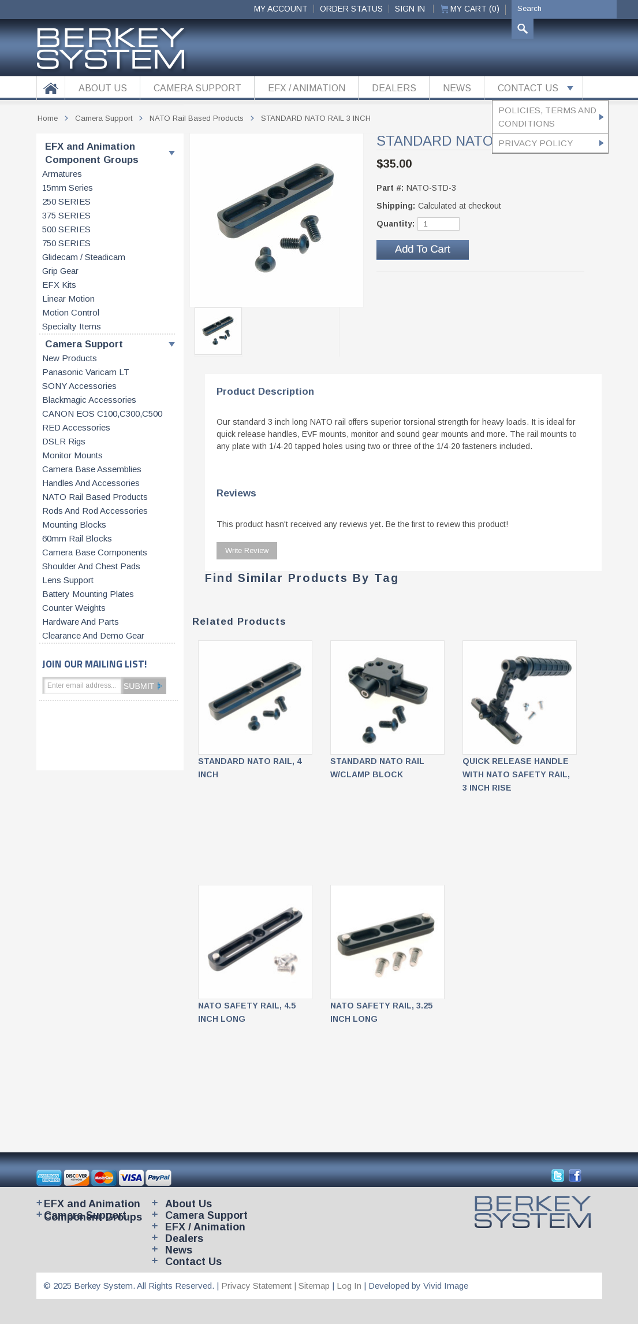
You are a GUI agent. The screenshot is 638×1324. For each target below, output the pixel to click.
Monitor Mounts (72, 455)
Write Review (246, 550)
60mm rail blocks (77, 538)
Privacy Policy (535, 143)
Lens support (68, 580)
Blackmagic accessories (89, 400)
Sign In (410, 9)
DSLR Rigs (63, 441)
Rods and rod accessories (95, 510)
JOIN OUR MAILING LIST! (94, 664)
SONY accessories (79, 386)
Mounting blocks (74, 524)
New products (69, 358)
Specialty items (71, 326)
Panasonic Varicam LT (85, 372)
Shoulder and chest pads (91, 566)
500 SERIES (66, 229)
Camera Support (84, 344)
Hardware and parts (80, 621)
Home (48, 118)
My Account (281, 9)
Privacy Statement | (260, 1285)
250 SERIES (66, 201)
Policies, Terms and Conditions (547, 116)
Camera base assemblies (91, 469)
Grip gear (60, 271)
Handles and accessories (91, 483)
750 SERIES (66, 243)
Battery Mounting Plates (88, 594)
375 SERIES (66, 215)
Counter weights (74, 608)
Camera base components (94, 552)
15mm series (67, 187)
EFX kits (59, 285)
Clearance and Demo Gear (93, 635)
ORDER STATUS (351, 9)
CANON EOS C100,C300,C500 (102, 413)
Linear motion (68, 298)
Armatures (62, 174)
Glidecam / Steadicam (83, 257)
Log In (349, 1285)
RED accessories (76, 427)
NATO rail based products (95, 497)
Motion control (70, 312)
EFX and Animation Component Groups (92, 153)
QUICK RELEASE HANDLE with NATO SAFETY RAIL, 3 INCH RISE (516, 774)
